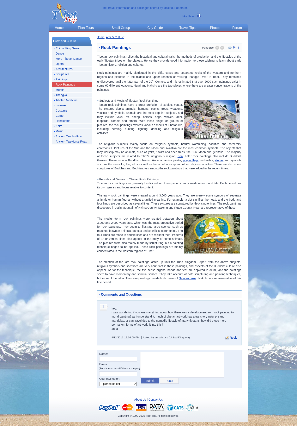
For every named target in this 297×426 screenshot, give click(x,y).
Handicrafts (63, 121)
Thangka (61, 95)
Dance (60, 53)
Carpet (60, 115)
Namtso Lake (187, 278)
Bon (180, 156)
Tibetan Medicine (67, 100)
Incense (61, 105)
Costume (61, 110)
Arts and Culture (65, 41)
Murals (60, 90)
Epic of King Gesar (68, 48)
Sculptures (62, 74)
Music (59, 131)
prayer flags (191, 160)
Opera (60, 63)
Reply (233, 337)
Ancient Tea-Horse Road (71, 141)
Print (236, 47)
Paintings (62, 79)
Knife (59, 126)
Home (100, 37)
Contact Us (155, 399)
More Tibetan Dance (69, 58)
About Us (140, 399)
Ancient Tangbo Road (69, 136)
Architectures (64, 69)
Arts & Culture (115, 37)
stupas (219, 160)
